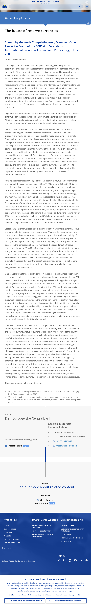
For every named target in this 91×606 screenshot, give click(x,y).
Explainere (8, 532)
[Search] (44, 6)
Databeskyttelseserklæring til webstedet (73, 530)
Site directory (8, 548)
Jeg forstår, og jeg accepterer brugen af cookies (26, 601)
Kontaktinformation (12, 539)
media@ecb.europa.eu (66, 445)
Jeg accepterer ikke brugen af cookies (68, 601)
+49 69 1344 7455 (64, 441)
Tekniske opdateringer (41, 531)
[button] (86, 2)
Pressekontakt (15, 445)
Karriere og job (10, 529)
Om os (6, 525)
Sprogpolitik (66, 541)
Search (80, 6)
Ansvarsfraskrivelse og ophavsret (41, 526)
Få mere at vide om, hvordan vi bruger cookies (63, 595)
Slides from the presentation (44, 501)
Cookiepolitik (66, 534)
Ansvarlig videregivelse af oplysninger (42, 535)
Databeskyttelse (67, 525)
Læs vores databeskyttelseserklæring (26, 595)
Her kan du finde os (12, 543)
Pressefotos (8, 536)
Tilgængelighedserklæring (72, 538)
